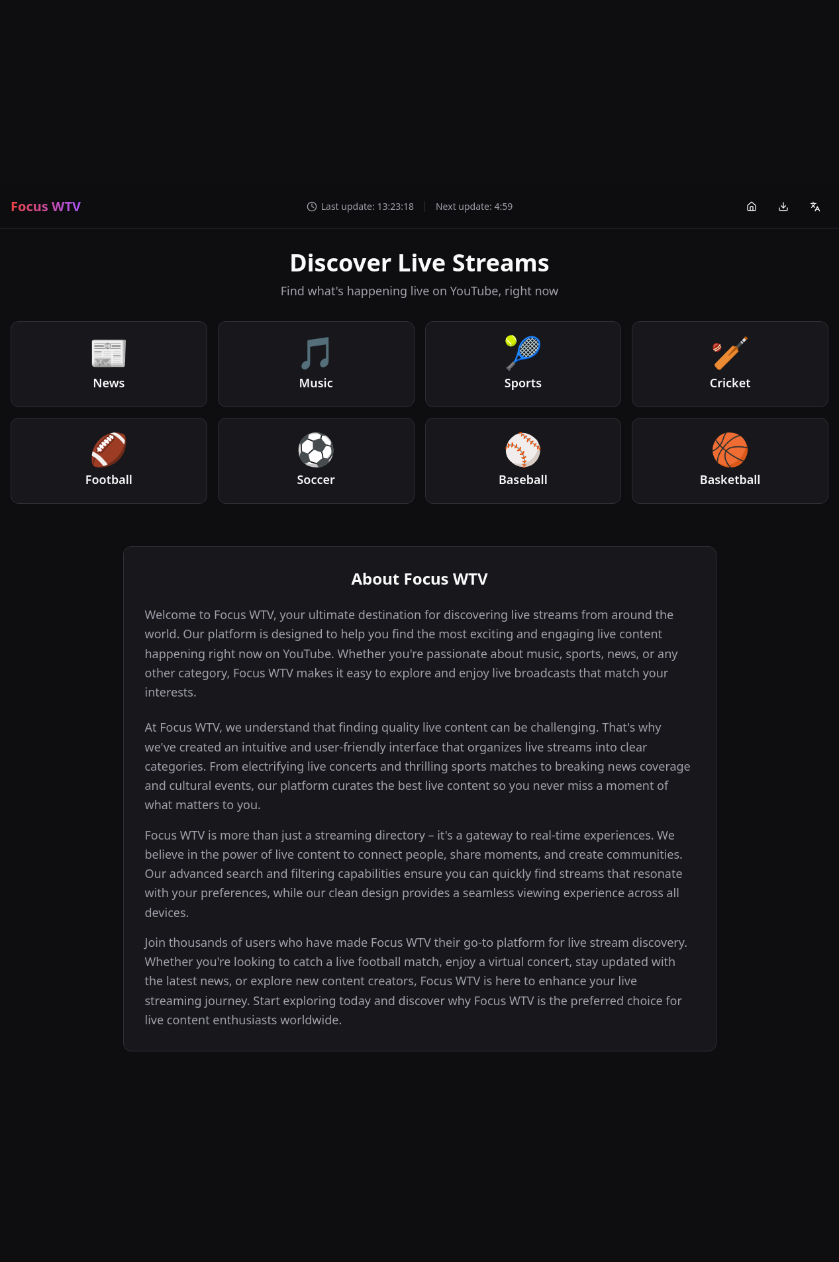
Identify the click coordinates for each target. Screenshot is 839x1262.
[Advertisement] (420, 92)
